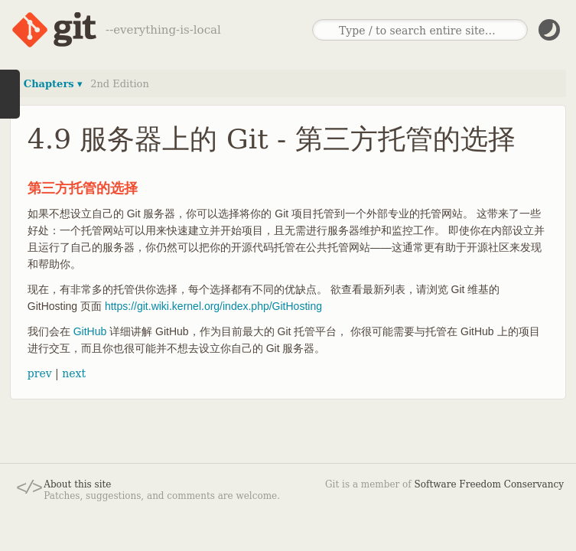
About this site (77, 484)
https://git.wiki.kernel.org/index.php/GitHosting (213, 306)
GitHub (90, 331)
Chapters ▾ (53, 84)
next (74, 373)
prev (40, 373)
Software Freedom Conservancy (489, 484)
